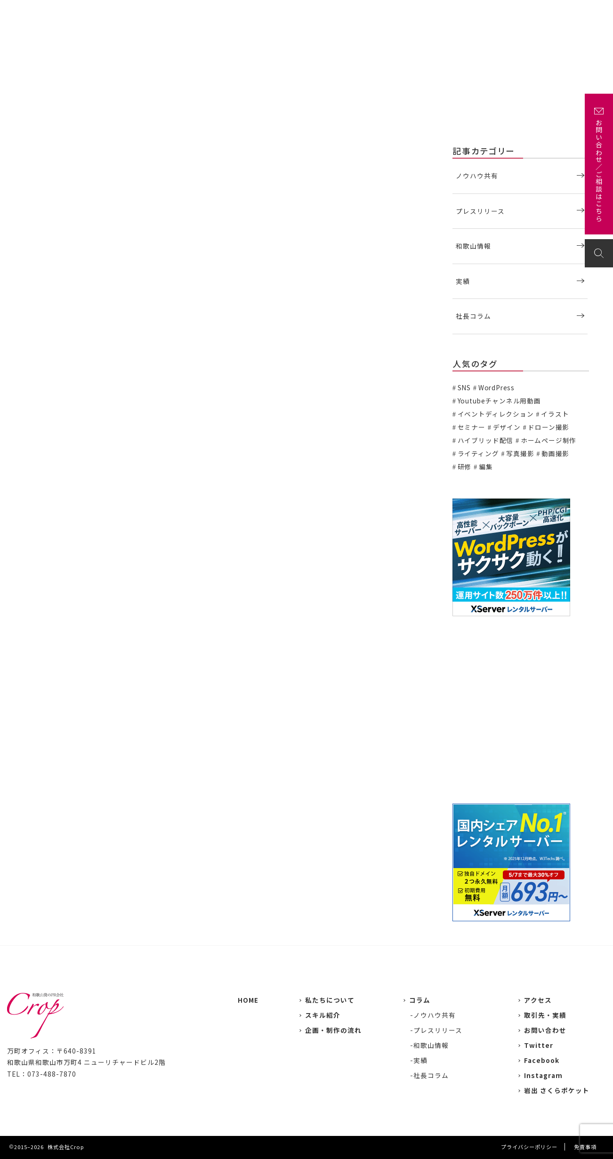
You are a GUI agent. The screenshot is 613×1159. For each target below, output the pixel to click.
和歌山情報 (473, 245)
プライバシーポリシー (529, 1147)
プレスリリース (480, 211)
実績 (347, 12)
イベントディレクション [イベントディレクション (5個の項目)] (496, 414)
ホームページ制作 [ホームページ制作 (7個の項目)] (549, 440)
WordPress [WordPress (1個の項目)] (496, 387)
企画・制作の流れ (472, 12)
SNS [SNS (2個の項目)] (464, 387)
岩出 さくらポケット (556, 1090)
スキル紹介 (322, 1015)
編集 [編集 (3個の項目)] (486, 466)
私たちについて (302, 12)
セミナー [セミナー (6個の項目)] (471, 427)
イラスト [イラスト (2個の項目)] (555, 414)
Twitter (538, 1045)
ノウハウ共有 (477, 175)
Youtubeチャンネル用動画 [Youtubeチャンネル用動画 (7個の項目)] (499, 400)
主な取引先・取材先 (399, 12)
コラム (419, 1000)
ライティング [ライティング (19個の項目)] (478, 453)
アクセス (527, 12)
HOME (248, 1000)
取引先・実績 (545, 1015)
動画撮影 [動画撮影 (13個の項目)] (555, 453)
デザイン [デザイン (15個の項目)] (507, 427)
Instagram (543, 1075)
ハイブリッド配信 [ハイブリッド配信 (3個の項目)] (486, 440)
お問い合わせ (575, 12)
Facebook (541, 1060)
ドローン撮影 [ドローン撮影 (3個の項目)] (548, 427)
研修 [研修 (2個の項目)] (465, 466)
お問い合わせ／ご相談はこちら (599, 171)
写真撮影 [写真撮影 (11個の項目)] (520, 453)
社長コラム (473, 316)
